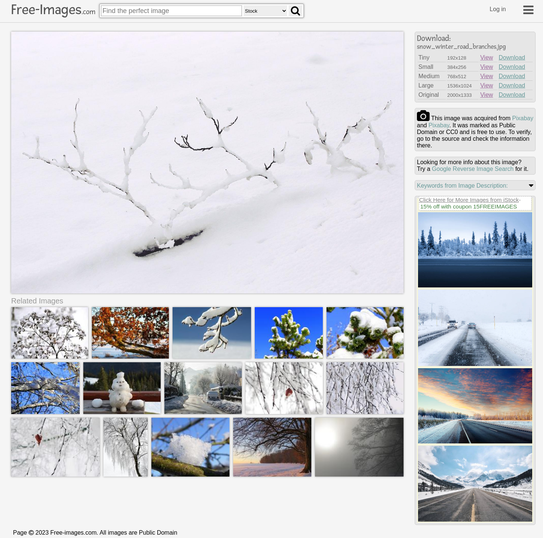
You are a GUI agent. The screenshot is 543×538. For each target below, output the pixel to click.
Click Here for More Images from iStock (469, 200)
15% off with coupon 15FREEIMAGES (468, 206)
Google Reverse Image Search (473, 169)
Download (512, 57)
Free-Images (53, 9)
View (486, 57)
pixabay (522, 118)
